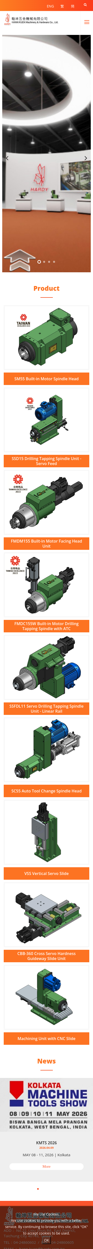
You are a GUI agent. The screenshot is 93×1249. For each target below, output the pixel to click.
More (46, 1166)
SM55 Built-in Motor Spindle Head (46, 378)
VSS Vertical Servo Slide (46, 873)
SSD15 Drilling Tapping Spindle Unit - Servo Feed (46, 461)
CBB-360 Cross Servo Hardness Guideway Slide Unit (46, 956)
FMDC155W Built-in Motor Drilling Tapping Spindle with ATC (46, 626)
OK (46, 1240)
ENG (50, 6)
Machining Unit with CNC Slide (46, 1038)
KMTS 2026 (46, 1143)
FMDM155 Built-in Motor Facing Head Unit (46, 544)
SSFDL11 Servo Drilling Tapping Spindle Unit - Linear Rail (46, 709)
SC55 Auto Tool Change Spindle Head (46, 790)
